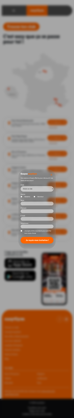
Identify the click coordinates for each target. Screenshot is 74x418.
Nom (22, 200)
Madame (26, 197)
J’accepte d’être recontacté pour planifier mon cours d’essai (37, 232)
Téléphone (24, 223)
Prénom (23, 208)
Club (22, 185)
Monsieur (39, 197)
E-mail (23, 216)
